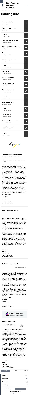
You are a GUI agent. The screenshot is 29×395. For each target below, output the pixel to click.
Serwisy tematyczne (8, 102)
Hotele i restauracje (8, 127)
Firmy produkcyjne (7, 22)
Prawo (4, 53)
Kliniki (4, 65)
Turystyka (5, 133)
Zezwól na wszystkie (20, 388)
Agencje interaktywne (9, 28)
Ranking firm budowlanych (10, 264)
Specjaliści (5, 71)
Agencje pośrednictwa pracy (11, 47)
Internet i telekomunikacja (10, 40)
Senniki (4, 96)
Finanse (4, 34)
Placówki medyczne (8, 77)
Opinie (4, 108)
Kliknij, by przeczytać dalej (6, 24)
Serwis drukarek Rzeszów (9, 321)
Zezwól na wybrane (9, 388)
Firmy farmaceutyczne (9, 59)
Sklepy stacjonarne (8, 90)
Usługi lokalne (6, 114)
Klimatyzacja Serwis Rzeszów (11, 210)
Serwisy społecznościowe (10, 121)
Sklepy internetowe (8, 84)
